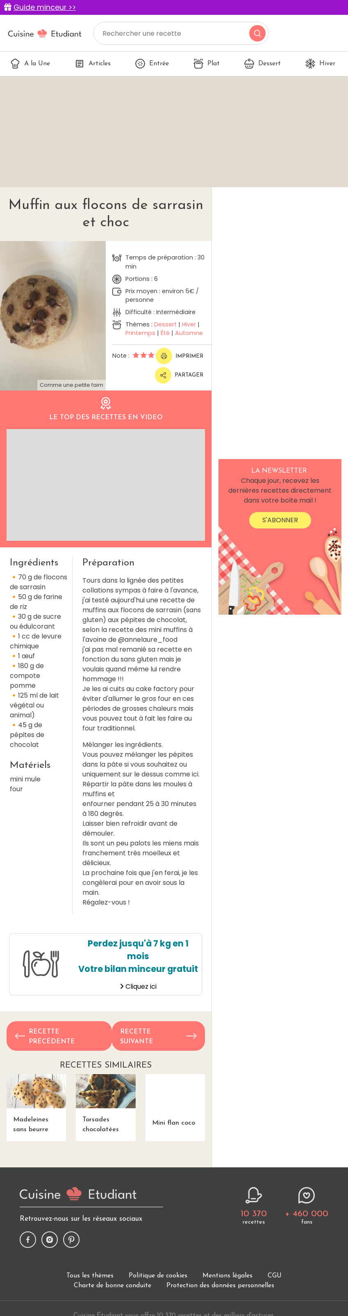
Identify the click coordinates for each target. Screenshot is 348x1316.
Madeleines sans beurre (36, 1103)
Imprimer (179, 356)
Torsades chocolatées (105, 1103)
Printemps (140, 333)
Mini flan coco (175, 1100)
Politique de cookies (158, 1275)
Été (165, 333)
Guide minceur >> (45, 7)
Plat (206, 64)
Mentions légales (227, 1275)
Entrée (152, 64)
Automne (189, 333)
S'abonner (280, 520)
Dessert (262, 64)
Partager (179, 375)
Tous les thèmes (90, 1275)
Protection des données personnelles (220, 1285)
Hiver (320, 64)
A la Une (30, 64)
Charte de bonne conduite (112, 1285)
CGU (275, 1275)
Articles (93, 64)
